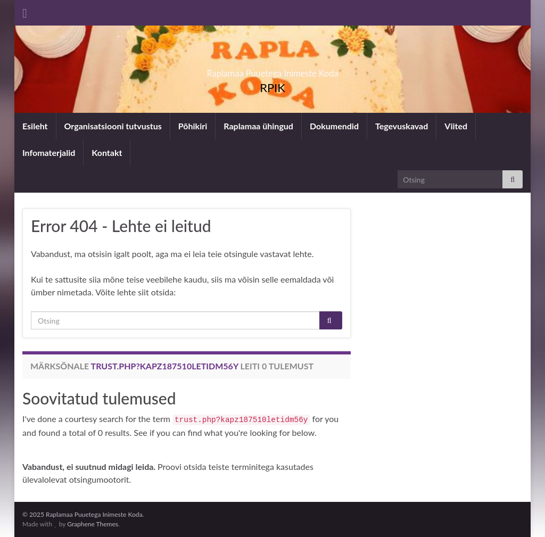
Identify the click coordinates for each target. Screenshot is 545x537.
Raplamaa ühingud (258, 126)
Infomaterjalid (48, 152)
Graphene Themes (92, 524)
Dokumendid (334, 126)
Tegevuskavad (401, 126)
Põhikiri (192, 126)
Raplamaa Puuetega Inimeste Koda (272, 70)
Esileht (35, 126)
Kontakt (107, 152)
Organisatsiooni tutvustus (113, 126)
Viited (455, 126)
